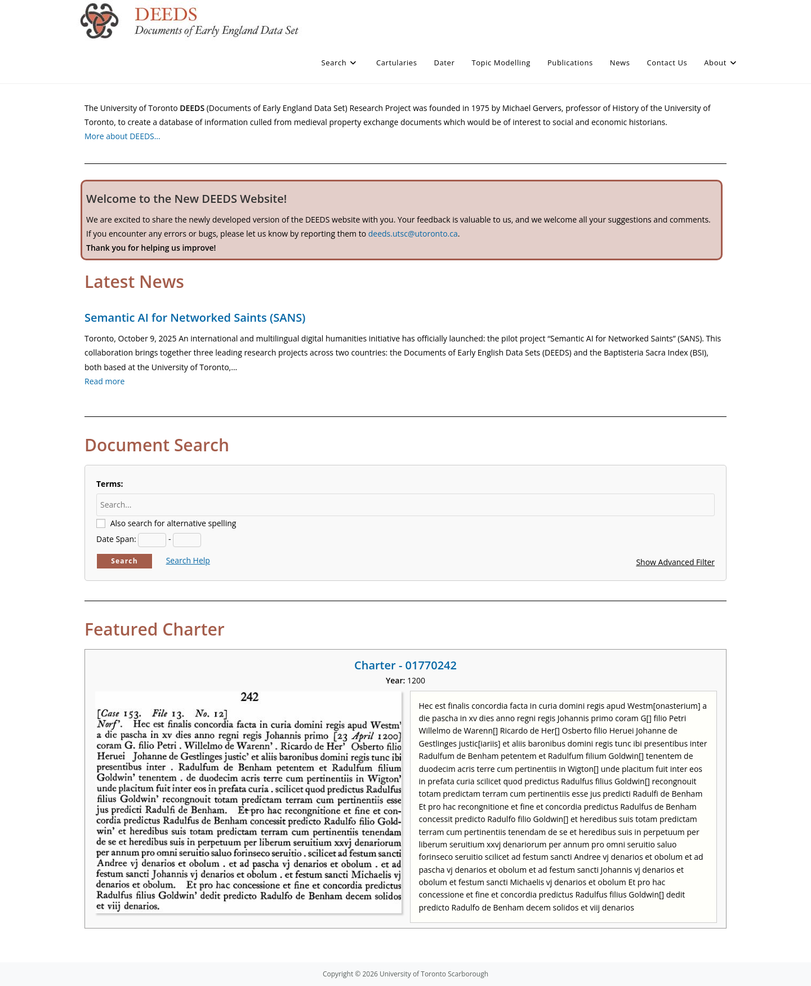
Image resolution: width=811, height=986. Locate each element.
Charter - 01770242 (405, 665)
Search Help (188, 560)
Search (124, 561)
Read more (104, 381)
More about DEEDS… (122, 136)
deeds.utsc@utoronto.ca (413, 233)
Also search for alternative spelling (173, 523)
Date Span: (116, 539)
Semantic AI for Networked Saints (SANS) (194, 317)
